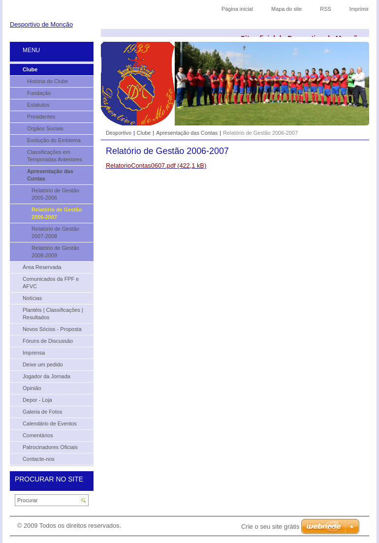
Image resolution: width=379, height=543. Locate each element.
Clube (144, 133)
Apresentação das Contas (187, 133)
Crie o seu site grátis (270, 526)
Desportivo (118, 133)
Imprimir (359, 9)
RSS (325, 9)
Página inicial (237, 9)
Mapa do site (286, 9)
